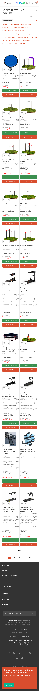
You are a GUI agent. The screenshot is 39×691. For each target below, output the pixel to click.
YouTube (30, 653)
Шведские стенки (20, 24)
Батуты (18, 34)
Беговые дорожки (27, 34)
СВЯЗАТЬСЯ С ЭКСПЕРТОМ (10, 90)
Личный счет (8, 604)
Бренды (5, 581)
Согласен (9, 685)
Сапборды (5, 40)
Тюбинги (12, 40)
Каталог (5, 565)
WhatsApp (17, 658)
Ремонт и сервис (9, 575)
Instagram (19, 653)
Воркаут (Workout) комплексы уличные (15, 27)
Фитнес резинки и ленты (24, 40)
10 (30, 558)
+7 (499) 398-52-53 (19, 629)
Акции (5, 570)
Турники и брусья (7, 24)
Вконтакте (9, 653)
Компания (6, 586)
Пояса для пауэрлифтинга (28, 37)
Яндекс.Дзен (22, 658)
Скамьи (28, 24)
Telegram (25, 653)
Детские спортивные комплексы (13, 30)
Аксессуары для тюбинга (16, 43)
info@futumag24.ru (21, 636)
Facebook (14, 653)
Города (5, 594)
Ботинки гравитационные (10, 37)
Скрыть (35, 20)
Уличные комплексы (8, 34)
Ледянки (4, 43)
